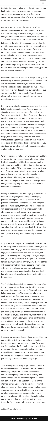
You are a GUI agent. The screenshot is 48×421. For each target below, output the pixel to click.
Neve (13, 418)
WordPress (32, 418)
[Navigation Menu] (43, 3)
